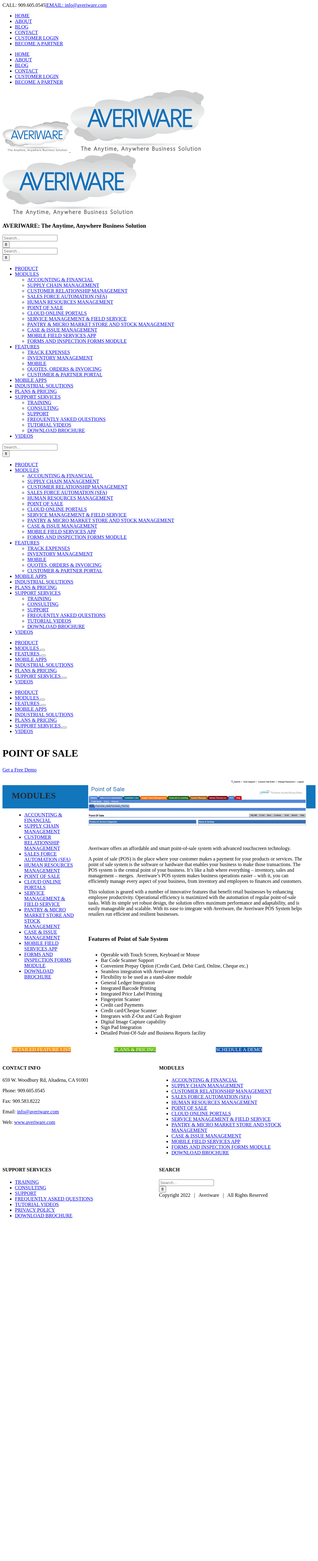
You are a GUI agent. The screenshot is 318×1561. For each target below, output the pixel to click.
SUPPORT (25, 1193)
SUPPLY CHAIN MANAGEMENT (42, 828)
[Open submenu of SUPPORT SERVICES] (64, 678)
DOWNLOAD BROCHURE (38, 973)
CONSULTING (30, 1187)
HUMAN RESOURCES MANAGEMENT (48, 867)
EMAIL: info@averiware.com (76, 5)
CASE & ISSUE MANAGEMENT (42, 934)
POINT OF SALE (42, 876)
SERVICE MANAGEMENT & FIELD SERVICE (44, 898)
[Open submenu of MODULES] (42, 650)
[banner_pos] (197, 824)
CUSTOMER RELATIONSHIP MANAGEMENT (42, 842)
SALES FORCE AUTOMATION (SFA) (47, 856)
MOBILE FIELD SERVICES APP (41, 946)
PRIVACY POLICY (35, 1210)
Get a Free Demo (19, 769)
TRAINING (27, 1182)
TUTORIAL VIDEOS (37, 1204)
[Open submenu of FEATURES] (43, 655)
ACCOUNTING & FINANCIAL (43, 817)
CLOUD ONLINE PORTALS (42, 884)
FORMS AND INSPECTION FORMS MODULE (47, 960)
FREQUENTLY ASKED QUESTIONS (54, 1198)
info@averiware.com (38, 1111)
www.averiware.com (34, 1122)
